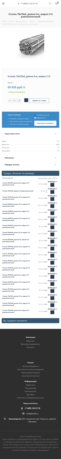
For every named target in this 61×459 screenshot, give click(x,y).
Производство (30, 391)
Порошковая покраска (30, 372)
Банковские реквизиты (30, 344)
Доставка (30, 394)
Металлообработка (31, 366)
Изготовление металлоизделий (30, 369)
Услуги (30, 362)
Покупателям (30, 388)
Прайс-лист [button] (30, 385)
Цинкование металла (30, 376)
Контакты (31, 347)
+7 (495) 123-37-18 (29, 3)
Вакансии (30, 341)
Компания (30, 337)
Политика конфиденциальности (30, 398)
